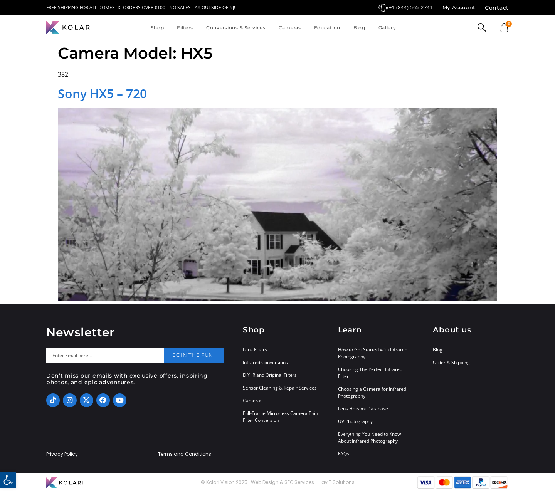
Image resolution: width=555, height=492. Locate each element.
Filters (185, 27)
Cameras (290, 27)
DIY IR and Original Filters (270, 375)
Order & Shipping (451, 362)
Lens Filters (255, 349)
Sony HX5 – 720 (102, 93)
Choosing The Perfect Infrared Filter (370, 372)
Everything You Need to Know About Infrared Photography (369, 437)
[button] (8, 480)
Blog (359, 27)
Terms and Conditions (184, 454)
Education (327, 27)
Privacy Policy (62, 454)
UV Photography (355, 421)
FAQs (343, 453)
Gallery (387, 27)
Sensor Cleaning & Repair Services (280, 388)
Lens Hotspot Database (363, 408)
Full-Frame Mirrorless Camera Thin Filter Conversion (280, 416)
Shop (157, 27)
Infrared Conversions (265, 362)
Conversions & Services (236, 27)
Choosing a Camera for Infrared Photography (372, 392)
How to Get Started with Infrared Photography (372, 353)
